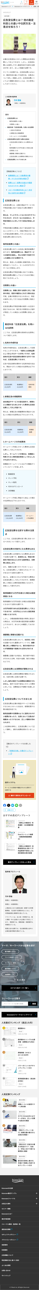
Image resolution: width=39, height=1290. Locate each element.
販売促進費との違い (16, 121)
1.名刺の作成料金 (15, 130)
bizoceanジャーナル (8, 1198)
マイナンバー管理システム (13, 963)
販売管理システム (10, 969)
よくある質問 (6, 1265)
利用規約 (4, 1250)
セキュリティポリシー (9, 1234)
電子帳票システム (10, 951)
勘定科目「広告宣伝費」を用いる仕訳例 (20, 127)
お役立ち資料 (6, 1204)
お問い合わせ (6, 1270)
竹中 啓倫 (17, 100)
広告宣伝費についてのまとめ (16, 159)
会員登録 (31, 2)
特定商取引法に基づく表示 (10, 1260)
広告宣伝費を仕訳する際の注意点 (18, 139)
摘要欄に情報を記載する (17, 153)
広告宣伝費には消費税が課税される (21, 156)
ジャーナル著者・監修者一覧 (11, 1224)
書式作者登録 (6, 1219)
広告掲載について (7, 1255)
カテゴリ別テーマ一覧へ (19, 988)
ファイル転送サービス (11, 957)
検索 (33, 1004)
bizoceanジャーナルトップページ (19, 1014)
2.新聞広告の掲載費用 (16, 133)
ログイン (26, 2)
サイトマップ (6, 1275)
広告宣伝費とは (12, 118)
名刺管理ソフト (9, 974)
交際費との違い (14, 124)
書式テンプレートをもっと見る (19, 862)
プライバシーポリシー (9, 1240)
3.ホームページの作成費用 (18, 136)
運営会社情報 (6, 1229)
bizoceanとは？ (7, 1214)
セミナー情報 (6, 1209)
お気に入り (10, 810)
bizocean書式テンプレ (9, 1193)
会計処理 (6, 16)
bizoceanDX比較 (7, 1188)
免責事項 (4, 1245)
